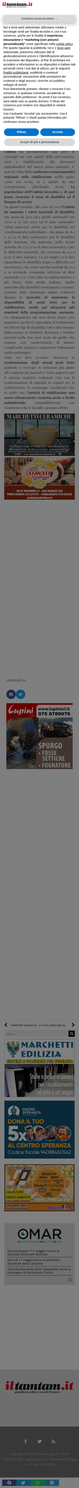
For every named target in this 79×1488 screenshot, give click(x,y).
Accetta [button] (57, 132)
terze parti (63, 48)
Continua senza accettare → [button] (39, 18)
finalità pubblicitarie (15, 72)
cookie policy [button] (64, 44)
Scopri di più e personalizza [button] (39, 142)
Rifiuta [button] (21, 132)
